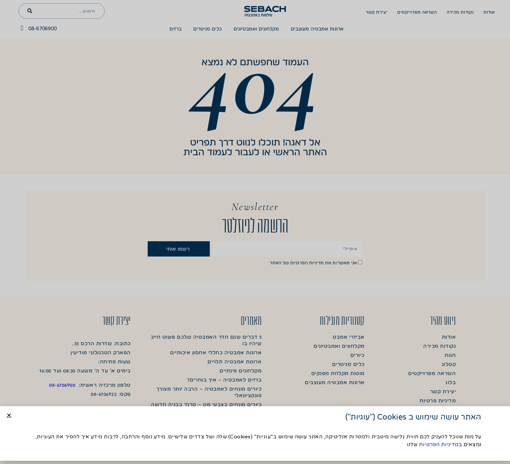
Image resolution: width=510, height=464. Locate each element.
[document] (255, 232)
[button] (9, 415)
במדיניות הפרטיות (440, 445)
